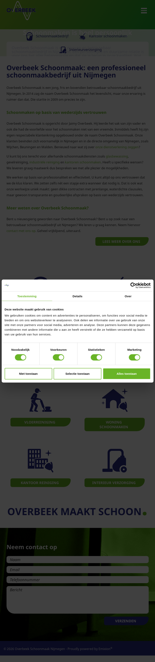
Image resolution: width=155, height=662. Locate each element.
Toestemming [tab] (27, 296)
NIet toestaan (28, 373)
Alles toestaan (126, 373)
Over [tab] (128, 296)
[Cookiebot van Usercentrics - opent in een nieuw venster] (133, 285)
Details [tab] (78, 296)
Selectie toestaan (77, 373)
